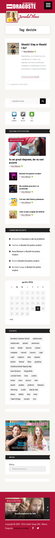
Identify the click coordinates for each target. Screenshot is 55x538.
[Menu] (48, 5)
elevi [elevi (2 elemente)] (29, 357)
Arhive (11, 464)
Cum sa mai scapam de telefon (31, 212)
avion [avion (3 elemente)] (12, 348)
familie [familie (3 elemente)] (13, 362)
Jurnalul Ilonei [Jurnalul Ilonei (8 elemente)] (16, 376)
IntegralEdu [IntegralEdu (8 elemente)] (28, 371)
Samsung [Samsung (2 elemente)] (14, 390)
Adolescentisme (17, 140)
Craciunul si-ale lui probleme (33, 239)
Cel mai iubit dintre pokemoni (31, 199)
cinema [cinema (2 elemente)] (37, 348)
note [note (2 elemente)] (36, 380)
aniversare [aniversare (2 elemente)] (35, 343)
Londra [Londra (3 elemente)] (34, 376)
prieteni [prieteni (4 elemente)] (21, 385)
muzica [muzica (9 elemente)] (28, 380)
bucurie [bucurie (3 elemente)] (28, 348)
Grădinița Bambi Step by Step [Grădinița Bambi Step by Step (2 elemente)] (21, 366)
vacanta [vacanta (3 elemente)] (26, 399)
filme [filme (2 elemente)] (29, 362)
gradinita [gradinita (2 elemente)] (38, 362)
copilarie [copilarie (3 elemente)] (21, 357)
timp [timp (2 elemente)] (28, 394)
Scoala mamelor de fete (25, 513)
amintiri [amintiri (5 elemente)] (25, 343)
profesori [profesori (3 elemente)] (31, 385)
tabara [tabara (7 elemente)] (13, 394)
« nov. (11, 319)
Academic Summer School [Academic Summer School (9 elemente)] (20, 339)
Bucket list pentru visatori (30, 174)
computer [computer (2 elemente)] (14, 353)
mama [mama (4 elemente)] (13, 380)
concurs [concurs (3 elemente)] (33, 353)
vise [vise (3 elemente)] (34, 399)
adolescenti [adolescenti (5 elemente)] (15, 343)
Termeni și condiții (21, 528)
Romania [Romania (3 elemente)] (41, 385)
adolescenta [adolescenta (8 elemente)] (37, 339)
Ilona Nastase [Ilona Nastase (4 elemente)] (16, 371)
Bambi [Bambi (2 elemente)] (20, 348)
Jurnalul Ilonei (29, 17)
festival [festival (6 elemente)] (21, 362)
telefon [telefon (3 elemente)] (21, 394)
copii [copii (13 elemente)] (41, 353)
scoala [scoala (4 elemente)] (23, 390)
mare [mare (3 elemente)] (20, 380)
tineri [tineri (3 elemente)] (35, 394)
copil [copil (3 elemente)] (12, 357)
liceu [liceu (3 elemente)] (26, 376)
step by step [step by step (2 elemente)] (33, 390)
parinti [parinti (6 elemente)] (13, 385)
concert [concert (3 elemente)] (23, 353)
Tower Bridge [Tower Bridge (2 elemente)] (15, 399)
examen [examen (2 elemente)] (37, 357)
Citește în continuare (30, 77)
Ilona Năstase (29, 51)
